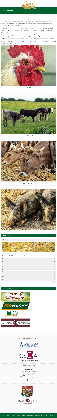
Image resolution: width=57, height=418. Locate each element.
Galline (28, 88)
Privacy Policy (44, 415)
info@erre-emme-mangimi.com (28, 377)
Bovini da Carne (28, 183)
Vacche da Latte (28, 135)
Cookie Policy (51, 415)
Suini (28, 231)
